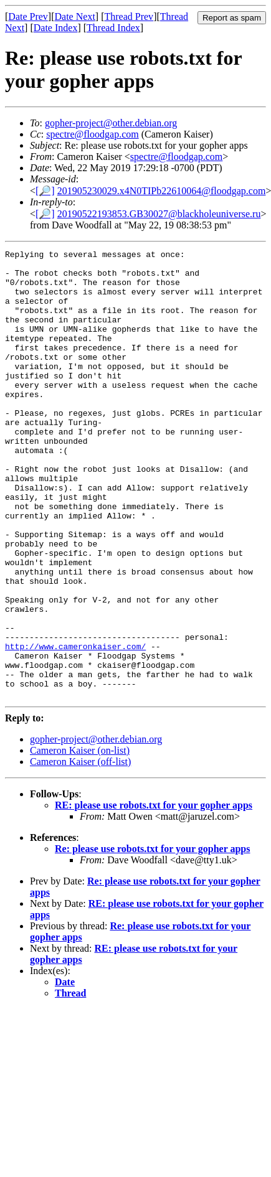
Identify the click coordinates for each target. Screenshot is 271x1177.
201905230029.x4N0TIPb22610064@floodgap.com (161, 190)
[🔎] (45, 190)
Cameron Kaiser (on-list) (80, 840)
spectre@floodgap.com (92, 134)
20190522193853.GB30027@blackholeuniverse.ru (159, 214)
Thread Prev (128, 16)
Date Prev (28, 16)
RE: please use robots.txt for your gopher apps (153, 894)
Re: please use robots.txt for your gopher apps (152, 938)
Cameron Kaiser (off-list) (80, 851)
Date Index (56, 27)
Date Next (75, 16)
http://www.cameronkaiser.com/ (75, 726)
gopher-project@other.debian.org (111, 123)
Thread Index (113, 27)
